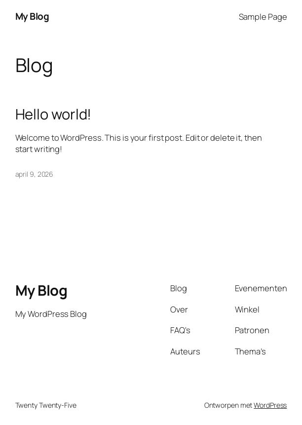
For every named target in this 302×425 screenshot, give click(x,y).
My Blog (32, 16)
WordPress (270, 405)
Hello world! (53, 114)
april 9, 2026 (34, 174)
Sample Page (263, 16)
